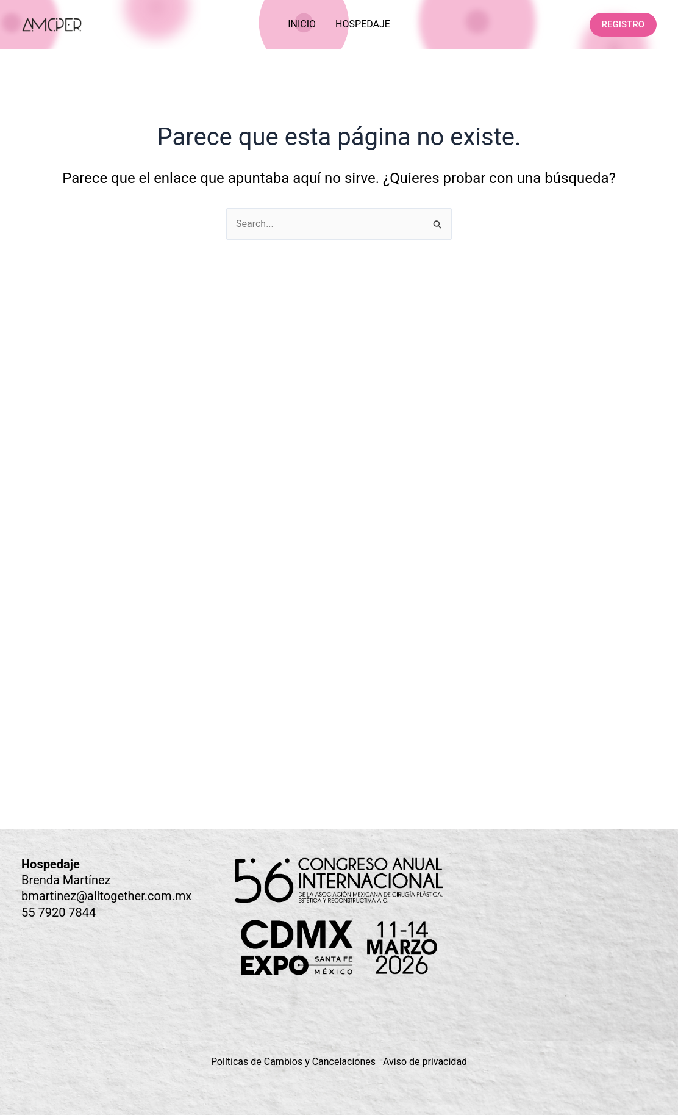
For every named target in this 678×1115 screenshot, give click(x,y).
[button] (623, 25)
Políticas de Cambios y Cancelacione (291, 1061)
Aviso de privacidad (425, 1061)
